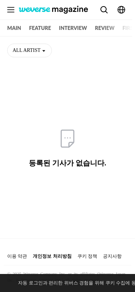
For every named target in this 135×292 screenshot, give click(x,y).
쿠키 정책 (87, 256)
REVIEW (104, 28)
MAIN (14, 28)
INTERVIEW (73, 28)
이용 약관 (17, 256)
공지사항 (112, 256)
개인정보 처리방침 (52, 256)
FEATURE (40, 28)
